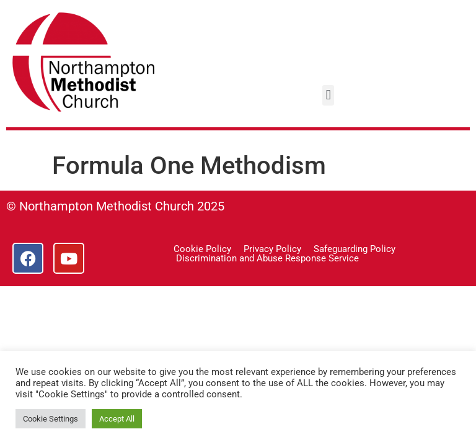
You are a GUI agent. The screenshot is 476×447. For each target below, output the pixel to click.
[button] (328, 95)
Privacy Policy (272, 249)
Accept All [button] (116, 418)
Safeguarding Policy (354, 249)
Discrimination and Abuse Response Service (267, 258)
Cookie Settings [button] (50, 418)
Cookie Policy (202, 249)
